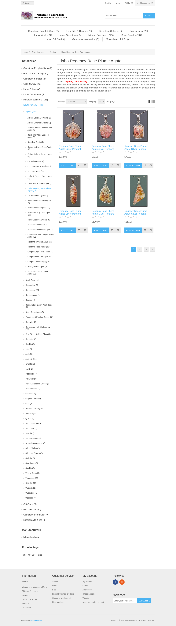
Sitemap (25, 581)
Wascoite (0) (30, 498)
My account (87, 581)
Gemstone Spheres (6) (111, 31)
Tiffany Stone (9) (32, 473)
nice (40, 555)
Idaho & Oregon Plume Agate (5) (40, 177)
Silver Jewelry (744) (131, 35)
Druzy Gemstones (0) (34, 312)
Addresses (87, 590)
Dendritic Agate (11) (36, 171)
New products (58, 602)
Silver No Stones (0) (34, 453)
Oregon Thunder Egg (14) (39, 262)
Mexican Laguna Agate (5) (39, 220)
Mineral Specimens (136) (101, 35)
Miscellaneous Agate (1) (38, 225)
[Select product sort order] (76, 101)
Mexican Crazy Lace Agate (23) (39, 214)
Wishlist (85, 598)
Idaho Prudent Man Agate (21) (40, 183)
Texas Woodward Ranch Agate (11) (38, 272)
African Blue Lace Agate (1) (39, 118)
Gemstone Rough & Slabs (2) (43, 31)
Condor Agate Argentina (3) (39, 166)
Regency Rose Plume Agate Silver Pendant (70, 147)
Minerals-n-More (31, 537)
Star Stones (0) (31, 463)
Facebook (115, 582)
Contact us (26, 608)
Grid (148, 101)
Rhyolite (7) (30, 433)
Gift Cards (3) (30, 504)
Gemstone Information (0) (85, 39)
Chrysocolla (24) (32, 290)
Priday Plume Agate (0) (37, 267)
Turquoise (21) (31, 478)
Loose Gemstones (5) (70, 35)
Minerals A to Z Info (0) (118, 39)
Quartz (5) (29, 418)
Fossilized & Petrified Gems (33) (39, 317)
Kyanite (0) (30, 364)
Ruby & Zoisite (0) (33, 438)
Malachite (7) (31, 379)
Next (152, 249)
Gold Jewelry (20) (139, 31)
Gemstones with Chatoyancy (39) (37, 328)
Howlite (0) (30, 344)
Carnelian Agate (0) (36, 161)
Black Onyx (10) (32, 280)
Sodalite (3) (30, 458)
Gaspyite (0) (30, 322)
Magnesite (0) (31, 374)
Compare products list (61, 598)
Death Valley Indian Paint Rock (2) (38, 306)
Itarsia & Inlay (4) (43, 35)
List (153, 101)
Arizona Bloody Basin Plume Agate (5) (40, 129)
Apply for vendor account (93, 602)
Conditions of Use (29, 599)
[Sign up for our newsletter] (125, 600)
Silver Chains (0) (32, 448)
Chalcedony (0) (31, 285)
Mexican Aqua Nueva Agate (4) (39, 201)
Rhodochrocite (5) (33, 423)
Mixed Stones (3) (32, 389)
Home (25, 52)
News (54, 586)
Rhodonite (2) (31, 428)
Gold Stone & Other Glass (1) (38, 334)
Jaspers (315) (31, 359)
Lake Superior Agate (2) (38, 195)
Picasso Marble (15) (34, 408)
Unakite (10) (30, 483)
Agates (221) (30, 111)
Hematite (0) (30, 339)
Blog (54, 590)
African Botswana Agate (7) (39, 123)
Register (108, 3)
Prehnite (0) (30, 413)
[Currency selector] (27, 3)
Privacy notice (28, 595)
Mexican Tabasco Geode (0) (37, 384)
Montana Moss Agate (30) (39, 247)
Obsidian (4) (30, 394)
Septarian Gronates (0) (35, 443)
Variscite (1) (30, 488)
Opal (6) (28, 403)
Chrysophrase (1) (32, 295)
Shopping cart (88, 594)
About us (26, 603)
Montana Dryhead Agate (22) (40, 242)
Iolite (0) (28, 349)
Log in (118, 3)
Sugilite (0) (30, 468)
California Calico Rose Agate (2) (40, 148)
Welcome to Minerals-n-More (34, 587)
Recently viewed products (63, 594)
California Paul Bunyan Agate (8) (40, 155)
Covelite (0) (30, 300)
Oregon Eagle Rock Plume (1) (40, 252)
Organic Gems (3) (33, 399)
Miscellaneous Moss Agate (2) (40, 230)
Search (55, 581)
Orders (85, 586)
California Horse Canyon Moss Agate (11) (41, 236)
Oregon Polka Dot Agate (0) (39, 257)
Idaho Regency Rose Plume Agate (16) (39, 189)
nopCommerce (36, 620)
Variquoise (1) (31, 493)
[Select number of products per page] (101, 101)
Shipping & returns (30, 591)
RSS (122, 582)
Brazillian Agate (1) (36, 142)
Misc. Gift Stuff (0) (56, 39)
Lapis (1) (29, 369)
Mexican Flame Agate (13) (39, 208)
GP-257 (31, 555)
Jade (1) (28, 354)
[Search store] (124, 15)
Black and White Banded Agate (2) (38, 136)
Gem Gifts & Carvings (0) (79, 31)
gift (24, 555)
